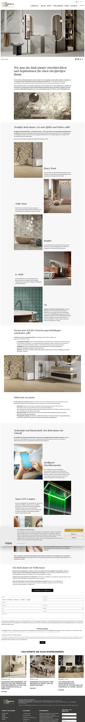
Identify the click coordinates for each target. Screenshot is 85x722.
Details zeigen (20, 719)
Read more (4, 691)
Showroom (16, 599)
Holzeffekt (46, 174)
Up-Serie (68, 309)
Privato (3, 599)
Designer (29, 599)
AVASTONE (43, 5)
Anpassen (74, 710)
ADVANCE (49, 5)
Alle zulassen (74, 706)
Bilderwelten (74, 5)
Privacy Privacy (66, 621)
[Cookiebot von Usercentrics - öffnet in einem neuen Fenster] (8, 719)
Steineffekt (17, 208)
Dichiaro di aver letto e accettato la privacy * (12, 635)
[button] (76, 59)
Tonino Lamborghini (58, 5)
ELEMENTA (66, 5)
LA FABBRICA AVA (35, 6)
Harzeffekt (19, 278)
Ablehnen (74, 713)
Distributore (9, 599)
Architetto (23, 599)
